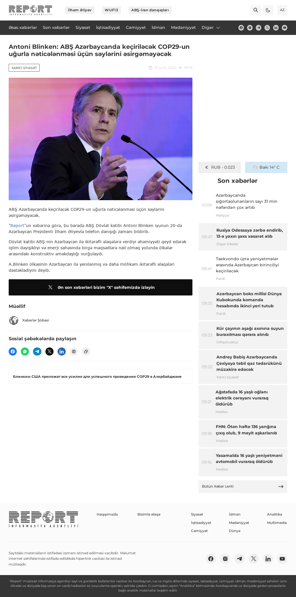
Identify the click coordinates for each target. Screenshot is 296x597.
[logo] (30, 10)
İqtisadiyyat (201, 522)
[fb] (241, 27)
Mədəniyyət (239, 522)
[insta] (250, 27)
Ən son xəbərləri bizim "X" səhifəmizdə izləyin (100, 287)
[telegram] (258, 27)
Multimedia (277, 522)
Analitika (274, 514)
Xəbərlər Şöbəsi (29, 320)
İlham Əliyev (80, 10)
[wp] (25, 351)
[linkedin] (276, 27)
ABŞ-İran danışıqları (150, 10)
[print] (74, 351)
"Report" (17, 225)
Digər (211, 27)
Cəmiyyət (199, 531)
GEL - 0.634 (220, 167)
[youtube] (284, 27)
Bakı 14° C (266, 167)
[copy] (86, 351)
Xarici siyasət (24, 68)
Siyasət (197, 514)
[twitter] (267, 27)
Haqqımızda (107, 514)
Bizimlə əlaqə (148, 514)
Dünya (234, 531)
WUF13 (111, 10)
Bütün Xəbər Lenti (243, 486)
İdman (234, 514)
